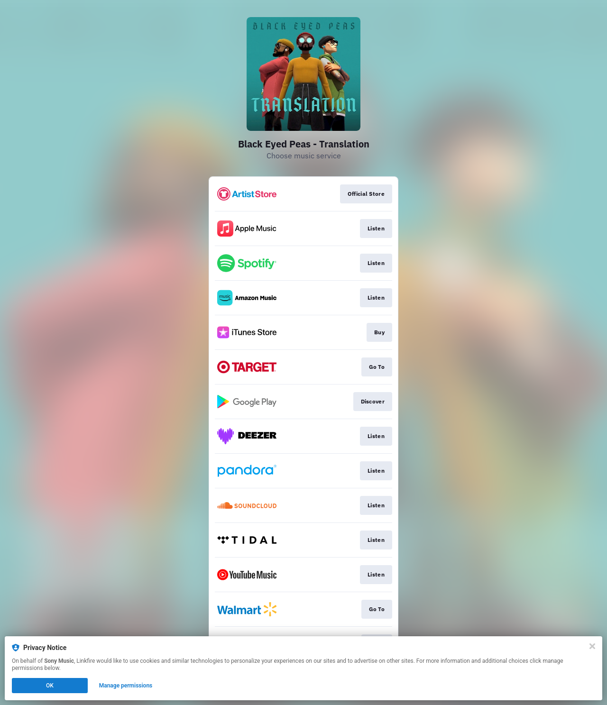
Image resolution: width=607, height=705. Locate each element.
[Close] (592, 646)
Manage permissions (126, 685)
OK (50, 685)
